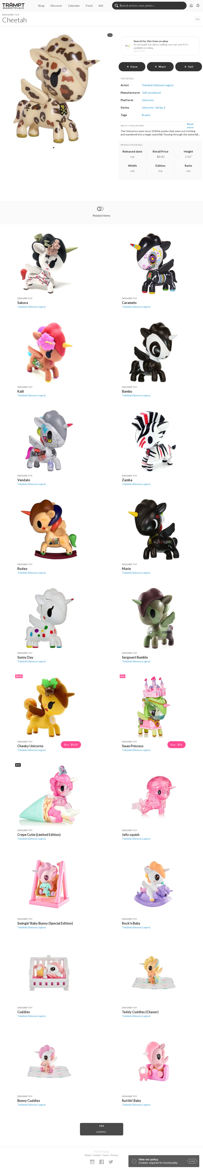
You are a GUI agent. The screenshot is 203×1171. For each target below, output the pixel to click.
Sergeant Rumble (135, 657)
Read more (190, 125)
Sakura (22, 303)
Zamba (127, 480)
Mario (126, 569)
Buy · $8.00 (71, 744)
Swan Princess (133, 746)
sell (188, 66)
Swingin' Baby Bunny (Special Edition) (45, 923)
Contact (96, 1155)
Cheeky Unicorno (30, 746)
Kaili (20, 391)
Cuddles (23, 1012)
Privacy (114, 1155)
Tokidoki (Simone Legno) (31, 306)
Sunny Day (25, 657)
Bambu (127, 391)
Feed (89, 5)
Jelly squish (130, 835)
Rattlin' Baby (131, 1101)
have (132, 66)
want (160, 66)
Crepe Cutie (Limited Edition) (39, 835)
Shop (41, 5)
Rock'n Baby (131, 923)
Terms (105, 1155)
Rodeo (22, 569)
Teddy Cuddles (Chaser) (140, 1012)
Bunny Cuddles (28, 1101)
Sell (100, 5)
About (88, 1155)
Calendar (74, 5)
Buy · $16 (176, 744)
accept (192, 1161)
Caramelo (129, 303)
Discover (56, 5)
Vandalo (23, 480)
